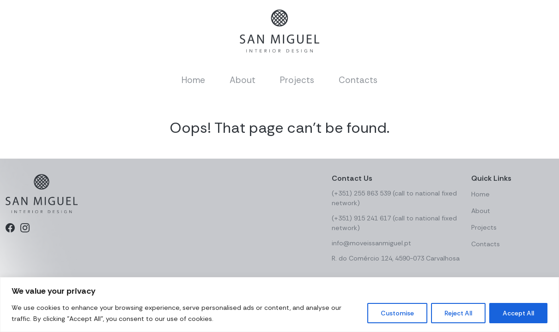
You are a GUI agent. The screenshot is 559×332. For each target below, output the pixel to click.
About (242, 80)
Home (193, 80)
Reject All (458, 313)
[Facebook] (10, 227)
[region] (279, 304)
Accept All (518, 313)
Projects (297, 80)
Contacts (358, 80)
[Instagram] (25, 227)
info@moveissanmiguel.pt (371, 243)
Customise (397, 313)
